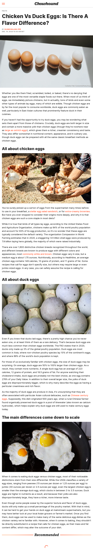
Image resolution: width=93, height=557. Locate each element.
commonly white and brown (37, 254)
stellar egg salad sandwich (44, 211)
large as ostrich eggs (15, 130)
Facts (4, 11)
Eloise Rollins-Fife (13, 29)
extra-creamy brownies (77, 211)
